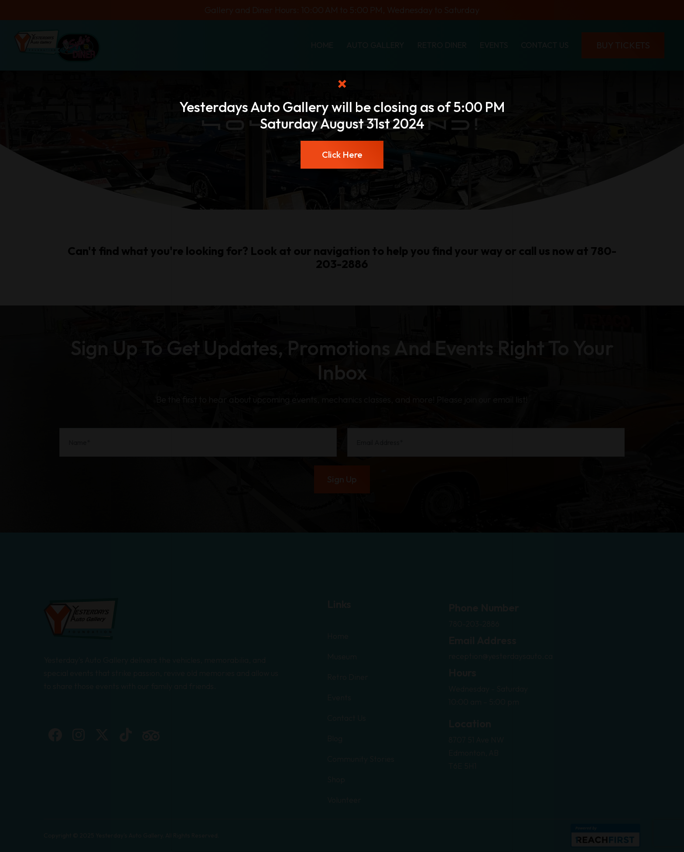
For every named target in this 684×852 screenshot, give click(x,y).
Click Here (342, 154)
